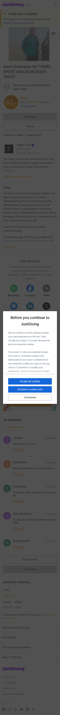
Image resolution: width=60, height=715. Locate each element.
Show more (33, 560)
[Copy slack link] (23, 359)
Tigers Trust (26, 144)
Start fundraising (30, 402)
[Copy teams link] (35, 359)
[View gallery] (53, 34)
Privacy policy (9, 682)
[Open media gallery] (30, 44)
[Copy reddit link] (24, 373)
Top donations (15, 427)
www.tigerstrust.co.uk (28, 153)
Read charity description (17, 176)
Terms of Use (8, 676)
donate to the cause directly (19, 23)
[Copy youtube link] (12, 359)
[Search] (55, 4)
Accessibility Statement (13, 694)
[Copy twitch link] (36, 373)
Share (30, 126)
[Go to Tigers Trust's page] (9, 149)
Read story (10, 247)
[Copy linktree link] (47, 360)
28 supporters (28, 106)
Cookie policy (8, 688)
